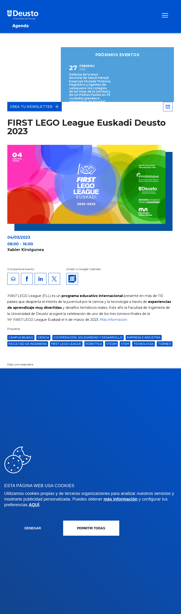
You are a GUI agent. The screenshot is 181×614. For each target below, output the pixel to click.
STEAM (111, 344)
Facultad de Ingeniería (27, 344)
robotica (94, 344)
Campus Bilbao (20, 337)
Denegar (33, 528)
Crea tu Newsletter (34, 106)
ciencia (43, 337)
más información (120, 499)
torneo (164, 344)
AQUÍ (34, 504)
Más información (113, 319)
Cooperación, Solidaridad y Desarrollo (88, 337)
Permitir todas (91, 528)
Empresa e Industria (143, 337)
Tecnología (143, 344)
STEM (125, 344)
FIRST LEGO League (66, 344)
